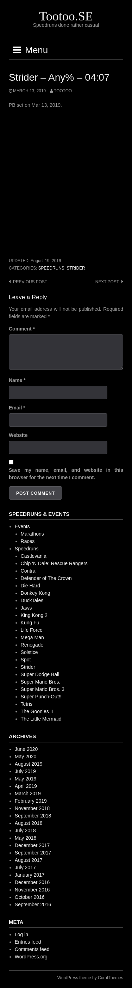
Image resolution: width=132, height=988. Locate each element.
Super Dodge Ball (40, 674)
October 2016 (30, 897)
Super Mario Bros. (41, 682)
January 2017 (30, 875)
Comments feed (32, 949)
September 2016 (33, 904)
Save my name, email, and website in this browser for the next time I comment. (66, 473)
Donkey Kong (35, 593)
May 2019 (25, 779)
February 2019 (31, 801)
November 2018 (32, 808)
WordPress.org (31, 956)
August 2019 (29, 764)
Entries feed (28, 942)
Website (18, 435)
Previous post (30, 281)
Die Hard (30, 585)
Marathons (32, 534)
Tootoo (63, 90)
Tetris (26, 704)
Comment (22, 329)
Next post (107, 281)
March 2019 (28, 793)
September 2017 (33, 853)
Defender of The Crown (46, 578)
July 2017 (25, 867)
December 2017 (32, 845)
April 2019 (26, 786)
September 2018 (33, 816)
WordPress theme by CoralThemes (90, 977)
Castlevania (33, 556)
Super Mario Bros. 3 (43, 689)
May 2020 (25, 756)
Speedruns (51, 268)
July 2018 (25, 830)
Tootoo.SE (66, 16)
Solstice (29, 652)
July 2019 (25, 771)
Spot (26, 659)
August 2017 (29, 860)
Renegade (32, 645)
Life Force (32, 630)
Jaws (26, 608)
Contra (28, 571)
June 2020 (26, 749)
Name (17, 380)
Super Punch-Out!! (41, 696)
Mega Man (32, 637)
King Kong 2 (34, 615)
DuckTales (32, 600)
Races (28, 541)
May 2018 (25, 838)
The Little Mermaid (41, 719)
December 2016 (32, 882)
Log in (21, 934)
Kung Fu (30, 622)
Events (22, 526)
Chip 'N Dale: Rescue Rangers (54, 563)
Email (17, 407)
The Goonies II (37, 711)
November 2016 (32, 890)
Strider (76, 268)
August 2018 (29, 823)
